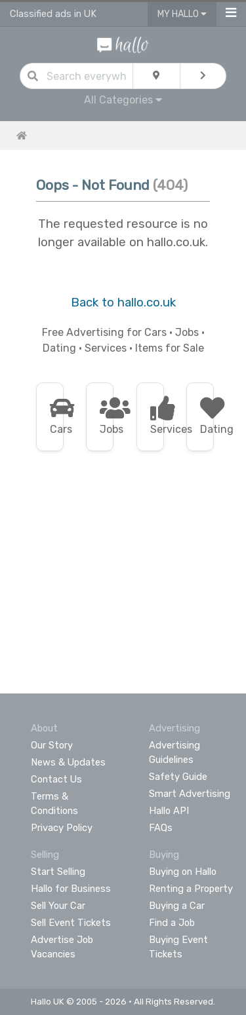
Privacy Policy (61, 828)
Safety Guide (178, 777)
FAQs (161, 828)
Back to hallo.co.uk (123, 302)
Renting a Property (191, 889)
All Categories (123, 100)
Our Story (52, 745)
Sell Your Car (58, 906)
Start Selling (58, 871)
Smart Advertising (189, 794)
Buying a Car (177, 906)
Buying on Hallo (182, 871)
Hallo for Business (71, 889)
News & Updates (68, 762)
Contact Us (56, 779)
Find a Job (172, 923)
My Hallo (182, 14)
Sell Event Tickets (71, 923)
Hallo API (169, 811)
